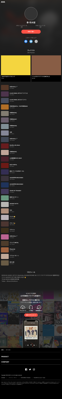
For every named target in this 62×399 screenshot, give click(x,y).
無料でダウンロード (31, 315)
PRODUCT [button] (5, 357)
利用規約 (3, 377)
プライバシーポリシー (12, 377)
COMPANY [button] (5, 362)
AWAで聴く (31, 31)
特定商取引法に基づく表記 (39, 377)
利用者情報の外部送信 (25, 377)
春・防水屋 (8, 349)
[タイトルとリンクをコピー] (36, 41)
